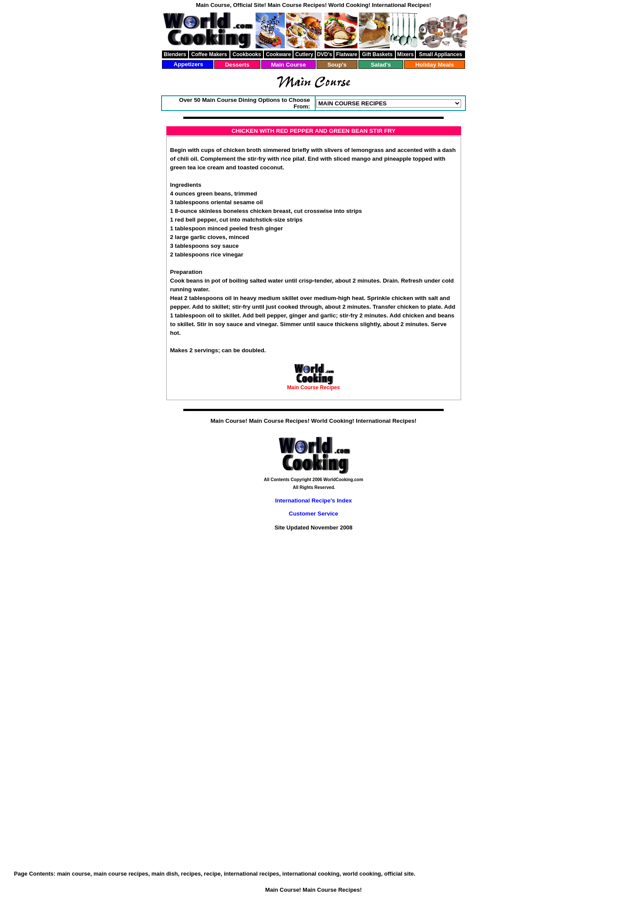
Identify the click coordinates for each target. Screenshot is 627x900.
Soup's (337, 64)
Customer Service (313, 513)
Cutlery (304, 54)
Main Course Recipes (313, 387)
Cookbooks (247, 54)
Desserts (237, 64)
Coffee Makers (209, 54)
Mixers (405, 54)
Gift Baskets (377, 54)
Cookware (278, 54)
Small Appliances (440, 54)
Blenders (175, 54)
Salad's (381, 64)
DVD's (324, 54)
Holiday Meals (434, 64)
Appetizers (188, 64)
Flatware (346, 54)
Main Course (288, 64)
